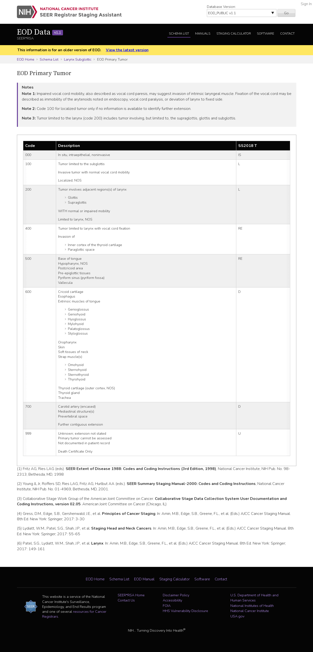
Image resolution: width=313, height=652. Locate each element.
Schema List (179, 33)
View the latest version (127, 50)
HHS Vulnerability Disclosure (185, 610)
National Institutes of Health (252, 605)
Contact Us (126, 600)
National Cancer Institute (249, 610)
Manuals (202, 33)
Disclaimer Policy (176, 595)
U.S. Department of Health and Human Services (254, 598)
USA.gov (237, 616)
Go (286, 13)
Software (265, 33)
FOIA (167, 605)
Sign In (306, 4)
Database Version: (221, 6)
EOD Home (25, 59)
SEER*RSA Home (131, 595)
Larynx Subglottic (77, 59)
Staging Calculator (233, 33)
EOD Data (40, 32)
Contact (287, 33)
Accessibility (172, 600)
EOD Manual (144, 579)
